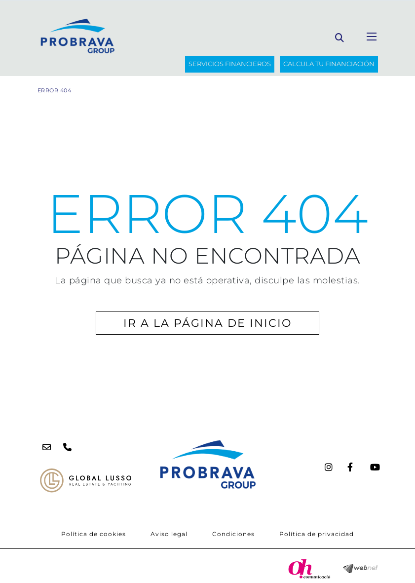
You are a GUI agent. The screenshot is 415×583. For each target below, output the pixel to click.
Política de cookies (93, 534)
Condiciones (233, 534)
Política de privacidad (316, 534)
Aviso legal (169, 534)
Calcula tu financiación (329, 64)
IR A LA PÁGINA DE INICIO (207, 323)
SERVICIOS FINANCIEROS (230, 64)
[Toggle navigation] (371, 36)
